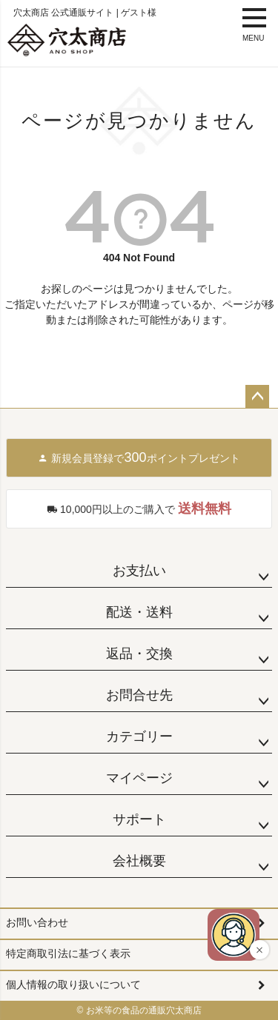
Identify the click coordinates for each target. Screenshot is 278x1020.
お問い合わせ (37, 922)
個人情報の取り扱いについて (73, 984)
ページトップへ (257, 397)
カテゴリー (139, 736)
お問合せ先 (139, 695)
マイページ (139, 778)
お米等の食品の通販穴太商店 (144, 1010)
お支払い (139, 570)
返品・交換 (139, 653)
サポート (139, 819)
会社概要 (139, 860)
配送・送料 (139, 612)
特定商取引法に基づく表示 (68, 953)
